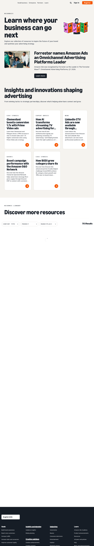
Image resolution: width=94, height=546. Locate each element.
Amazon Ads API (30, 495)
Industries (54, 433)
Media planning (30, 440)
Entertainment (54, 446)
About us (4, 520)
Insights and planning (33, 433)
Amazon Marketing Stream (33, 470)
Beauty (52, 440)
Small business (22, 3)
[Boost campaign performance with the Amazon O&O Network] (17, 170)
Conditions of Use (15, 520)
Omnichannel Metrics (32, 476)
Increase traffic (5, 443)
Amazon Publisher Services (33, 498)
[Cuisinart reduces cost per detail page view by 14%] (15, 294)
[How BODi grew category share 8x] (47, 170)
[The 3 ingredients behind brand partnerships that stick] (78, 252)
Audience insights (31, 436)
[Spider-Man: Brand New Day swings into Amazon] (15, 252)
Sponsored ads (5, 461)
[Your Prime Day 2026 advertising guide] (47, 377)
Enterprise (32, 3)
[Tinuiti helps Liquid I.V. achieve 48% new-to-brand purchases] (15, 336)
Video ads (4, 473)
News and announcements (82, 452)
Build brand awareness (8, 436)
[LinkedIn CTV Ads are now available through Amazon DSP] (75, 129)
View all (3, 483)
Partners (40, 3)
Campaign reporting (31, 473)
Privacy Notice (28, 520)
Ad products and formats (7, 456)
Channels (53, 483)
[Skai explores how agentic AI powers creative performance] (15, 377)
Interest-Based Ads (40, 520)
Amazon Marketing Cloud (33, 492)
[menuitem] (10, 470)
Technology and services (35, 486)
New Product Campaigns (33, 505)
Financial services (55, 452)
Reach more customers (8, 440)
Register (87, 3)
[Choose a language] (10, 423)
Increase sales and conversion (10, 446)
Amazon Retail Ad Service (33, 501)
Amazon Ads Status (67, 520)
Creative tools (30, 455)
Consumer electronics (56, 443)
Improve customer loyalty (9, 449)
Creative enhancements (33, 449)
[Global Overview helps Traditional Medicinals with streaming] (47, 294)
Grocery (52, 455)
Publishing (53, 468)
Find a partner (78, 461)
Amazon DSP (29, 489)
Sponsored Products (7, 464)
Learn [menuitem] (76, 433)
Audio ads (4, 476)
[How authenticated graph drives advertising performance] (78, 377)
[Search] (71, 3)
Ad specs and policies (80, 446)
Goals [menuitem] (3, 433)
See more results (47, 404)
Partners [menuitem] (77, 458)
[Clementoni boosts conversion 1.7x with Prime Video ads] (17, 129)
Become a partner (79, 465)
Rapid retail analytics (32, 480)
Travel (52, 477)
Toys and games (55, 474)
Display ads (4, 470)
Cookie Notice (54, 520)
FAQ (75, 449)
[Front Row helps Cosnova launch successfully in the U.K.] (78, 294)
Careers (78, 520)
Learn (46, 3)
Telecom (52, 471)
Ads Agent (29, 508)
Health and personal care (57, 458)
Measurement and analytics (32, 462)
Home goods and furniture (57, 461)
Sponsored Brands (6, 467)
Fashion (52, 449)
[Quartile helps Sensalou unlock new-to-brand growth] (78, 336)
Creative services (31, 452)
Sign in (76, 3)
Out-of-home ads (6, 480)
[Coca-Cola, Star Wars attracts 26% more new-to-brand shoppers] (47, 336)
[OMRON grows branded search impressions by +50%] (47, 252)
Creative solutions (32, 446)
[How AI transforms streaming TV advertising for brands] (47, 129)
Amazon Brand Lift (31, 467)
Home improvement (56, 465)
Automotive (53, 436)
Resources (77, 443)
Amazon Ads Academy (80, 436)
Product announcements (81, 440)
